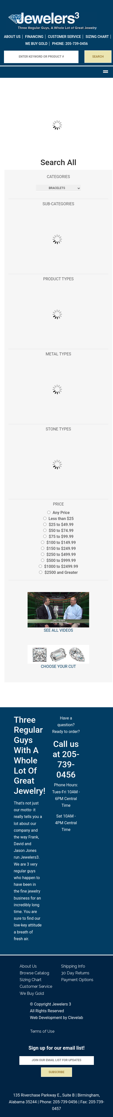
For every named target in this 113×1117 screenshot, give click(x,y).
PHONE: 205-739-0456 (70, 44)
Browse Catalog (34, 973)
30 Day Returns (75, 973)
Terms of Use (42, 1031)
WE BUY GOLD (36, 44)
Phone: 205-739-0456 (58, 1102)
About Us (12, 37)
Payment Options (77, 979)
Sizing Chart (97, 37)
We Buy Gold (32, 993)
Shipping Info (73, 966)
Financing (34, 37)
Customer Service (64, 37)
